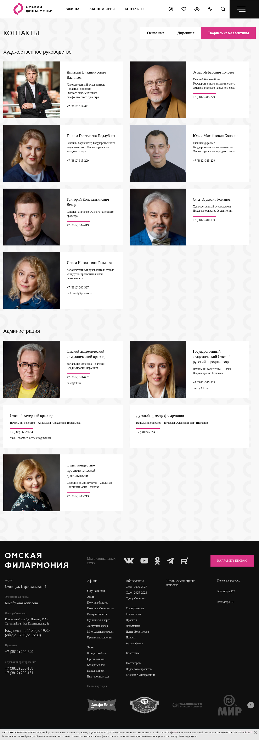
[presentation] (250, 705)
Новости (131, 637)
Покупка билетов (97, 602)
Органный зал (95, 659)
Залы (90, 647)
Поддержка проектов (139, 669)
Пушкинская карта (98, 620)
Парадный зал (95, 670)
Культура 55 (225, 602)
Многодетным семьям (100, 631)
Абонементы (102, 9)
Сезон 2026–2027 (136, 586)
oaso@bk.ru (74, 383)
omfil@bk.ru (200, 388)
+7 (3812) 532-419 (78, 225)
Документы (133, 625)
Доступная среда (97, 625)
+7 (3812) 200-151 (19, 673)
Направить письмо (232, 560)
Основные (155, 33)
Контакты (133, 653)
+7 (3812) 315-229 (204, 97)
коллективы (228, 33)
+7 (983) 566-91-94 (21, 432)
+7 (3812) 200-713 (78, 496)
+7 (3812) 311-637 (78, 377)
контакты (135, 9)
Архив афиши (134, 643)
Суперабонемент (136, 598)
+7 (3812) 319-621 (78, 106)
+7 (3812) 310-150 (204, 220)
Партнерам (133, 663)
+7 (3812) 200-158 (19, 668)
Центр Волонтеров (137, 631)
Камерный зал (96, 664)
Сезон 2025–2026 (136, 592)
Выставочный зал (98, 676)
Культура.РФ (226, 591)
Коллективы (133, 614)
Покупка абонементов (100, 608)
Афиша (72, 9)
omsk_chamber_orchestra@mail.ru (30, 438)
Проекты (131, 620)
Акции (91, 596)
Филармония (135, 608)
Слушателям (96, 591)
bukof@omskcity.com (21, 603)
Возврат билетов (97, 614)
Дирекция (186, 33)
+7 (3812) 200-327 (78, 287)
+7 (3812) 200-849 (19, 652)
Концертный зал (97, 653)
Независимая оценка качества (180, 583)
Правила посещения (99, 637)
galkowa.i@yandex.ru (79, 293)
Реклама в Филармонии (140, 674)
